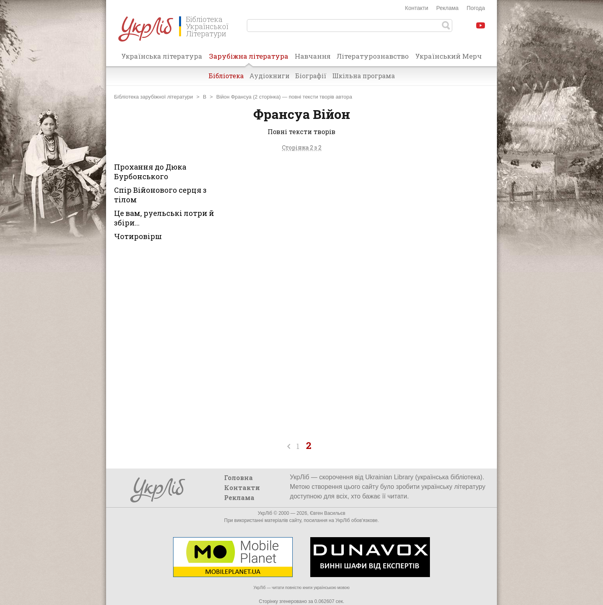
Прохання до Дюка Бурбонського (150, 171)
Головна (238, 477)
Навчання (313, 56)
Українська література (161, 56)
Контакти (416, 8)
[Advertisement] (422, 230)
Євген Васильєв (327, 513)
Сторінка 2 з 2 (301, 148)
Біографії (311, 75)
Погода (476, 8)
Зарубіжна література (248, 58)
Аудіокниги (269, 75)
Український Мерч (448, 56)
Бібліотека (226, 75)
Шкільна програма (363, 75)
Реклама (447, 8)
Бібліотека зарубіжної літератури (153, 97)
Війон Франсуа (233, 97)
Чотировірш (138, 236)
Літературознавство (373, 56)
